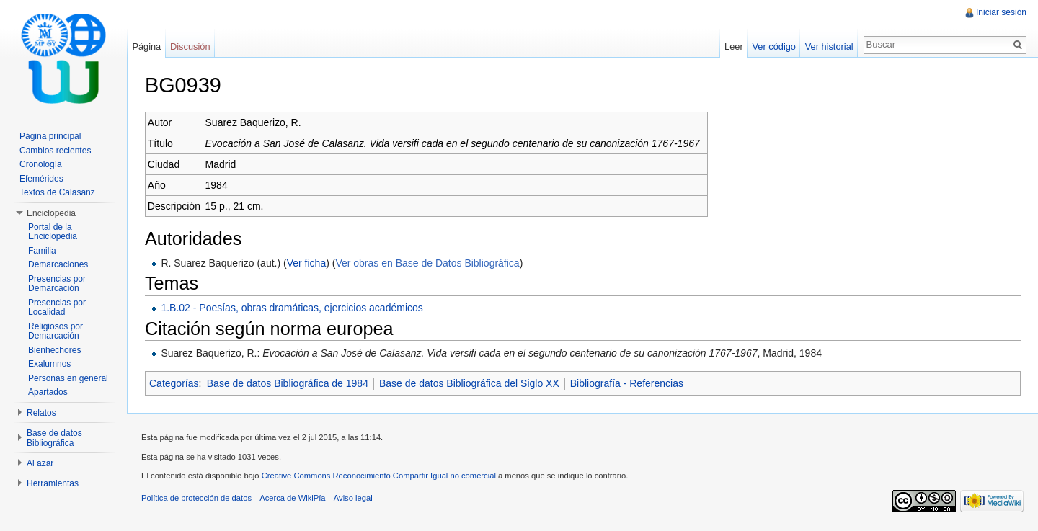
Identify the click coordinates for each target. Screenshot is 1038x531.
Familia (42, 251)
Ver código (773, 46)
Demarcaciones (58, 264)
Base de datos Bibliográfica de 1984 (287, 383)
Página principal (50, 136)
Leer (733, 46)
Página (146, 46)
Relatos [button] (41, 413)
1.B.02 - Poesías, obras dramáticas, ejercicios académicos (291, 307)
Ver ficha (306, 263)
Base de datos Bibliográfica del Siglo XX (469, 383)
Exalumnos (49, 364)
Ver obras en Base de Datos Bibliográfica (427, 263)
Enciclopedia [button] (51, 213)
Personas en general (68, 378)
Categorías (173, 383)
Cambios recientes (55, 151)
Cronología (40, 164)
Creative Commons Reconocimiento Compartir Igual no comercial (379, 475)
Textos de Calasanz (57, 192)
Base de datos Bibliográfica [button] (54, 438)
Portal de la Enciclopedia (52, 232)
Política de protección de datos (196, 498)
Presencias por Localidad (57, 308)
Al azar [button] (40, 463)
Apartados (48, 392)
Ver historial (829, 46)
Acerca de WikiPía (292, 498)
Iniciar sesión (1001, 12)
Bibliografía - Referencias (626, 383)
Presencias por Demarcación (57, 284)
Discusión (190, 46)
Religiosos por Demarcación (55, 331)
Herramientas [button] (53, 483)
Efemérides (41, 179)
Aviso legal (353, 498)
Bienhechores (54, 350)
